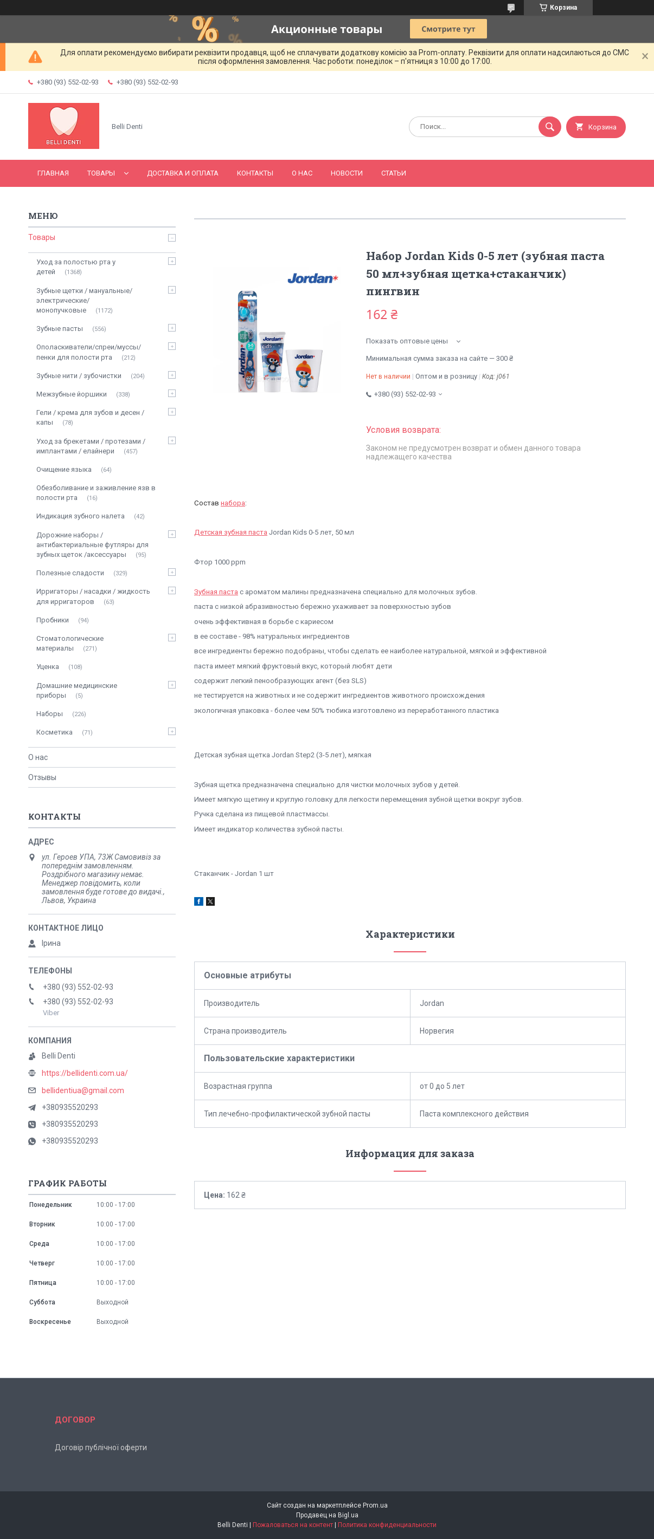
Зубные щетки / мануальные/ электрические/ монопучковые (84, 300)
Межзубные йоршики (71, 394)
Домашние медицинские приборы (76, 690)
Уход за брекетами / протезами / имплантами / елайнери (90, 446)
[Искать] (549, 126)
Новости (347, 173)
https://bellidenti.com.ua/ (85, 1073)
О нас (302, 173)
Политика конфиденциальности (387, 1525)
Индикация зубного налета (80, 516)
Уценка (47, 667)
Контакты (255, 173)
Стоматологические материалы (70, 643)
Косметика (54, 732)
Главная (53, 173)
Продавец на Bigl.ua (327, 1515)
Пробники (52, 620)
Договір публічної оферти (101, 1447)
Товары (101, 173)
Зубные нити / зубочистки (78, 376)
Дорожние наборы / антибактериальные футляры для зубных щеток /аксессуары (92, 545)
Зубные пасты (59, 328)
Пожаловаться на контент (293, 1525)
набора (233, 503)
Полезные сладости (70, 573)
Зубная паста (216, 592)
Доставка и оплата (183, 173)
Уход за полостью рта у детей (76, 267)
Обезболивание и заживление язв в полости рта (96, 493)
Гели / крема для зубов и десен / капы (90, 417)
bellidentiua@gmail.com (83, 1090)
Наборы (49, 714)
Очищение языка (64, 469)
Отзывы (42, 777)
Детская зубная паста (230, 532)
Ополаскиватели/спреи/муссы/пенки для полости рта (88, 352)
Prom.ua (375, 1505)
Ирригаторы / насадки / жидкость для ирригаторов (93, 596)
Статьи (393, 173)
